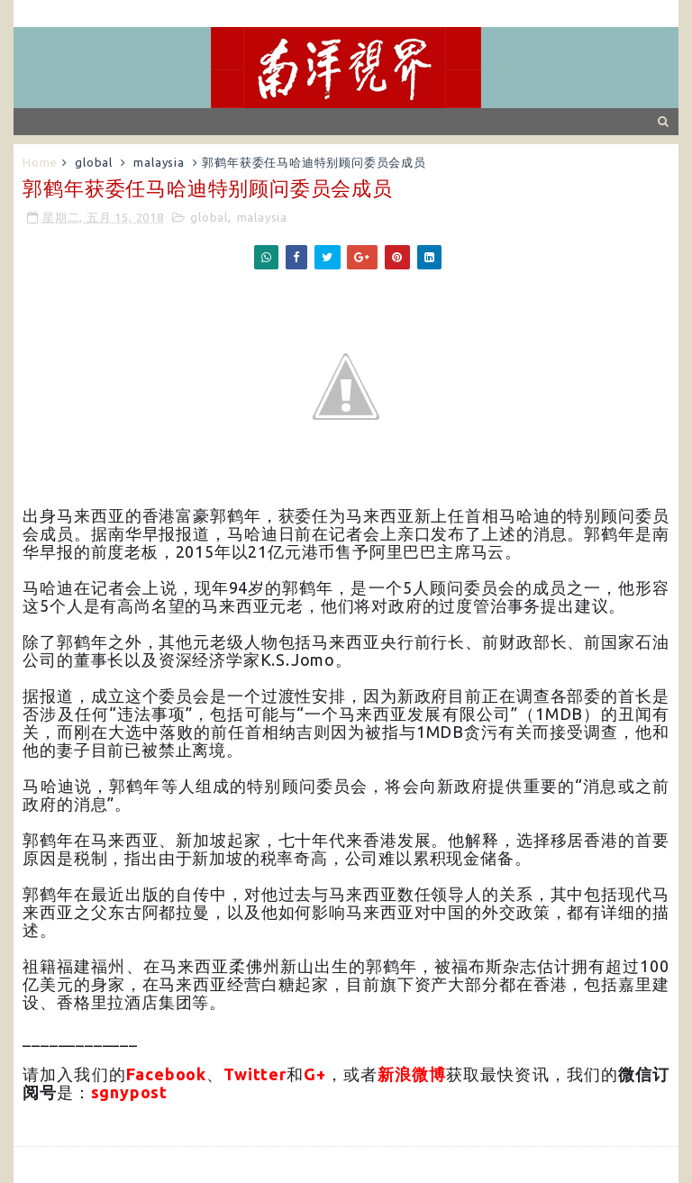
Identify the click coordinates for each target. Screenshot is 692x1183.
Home (40, 162)
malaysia (158, 162)
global (94, 162)
